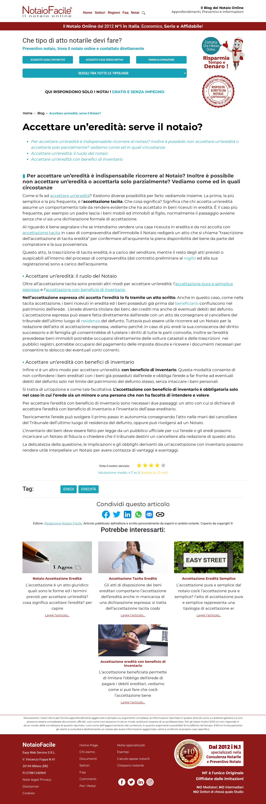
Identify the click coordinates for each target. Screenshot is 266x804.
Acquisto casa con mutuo (48, 59)
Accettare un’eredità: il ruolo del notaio (69, 153)
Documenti (88, 759)
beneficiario (186, 303)
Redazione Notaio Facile (63, 523)
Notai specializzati (131, 745)
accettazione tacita (41, 232)
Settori (100, 12)
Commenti (87, 779)
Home (87, 12)
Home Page (88, 745)
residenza (90, 320)
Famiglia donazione (161, 59)
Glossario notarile (130, 765)
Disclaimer (31, 786)
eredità (88, 489)
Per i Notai (87, 786)
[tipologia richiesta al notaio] (105, 73)
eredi (68, 489)
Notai (135, 12)
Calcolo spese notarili (133, 759)
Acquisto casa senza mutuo (104, 59)
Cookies (29, 793)
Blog (40, 113)
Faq (125, 12)
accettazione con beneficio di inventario (85, 289)
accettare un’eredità (70, 195)
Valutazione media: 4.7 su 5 (133, 472)
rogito (190, 258)
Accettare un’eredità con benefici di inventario (77, 159)
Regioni (114, 12)
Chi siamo (87, 752)
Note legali (31, 780)
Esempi (123, 752)
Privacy (45, 780)
